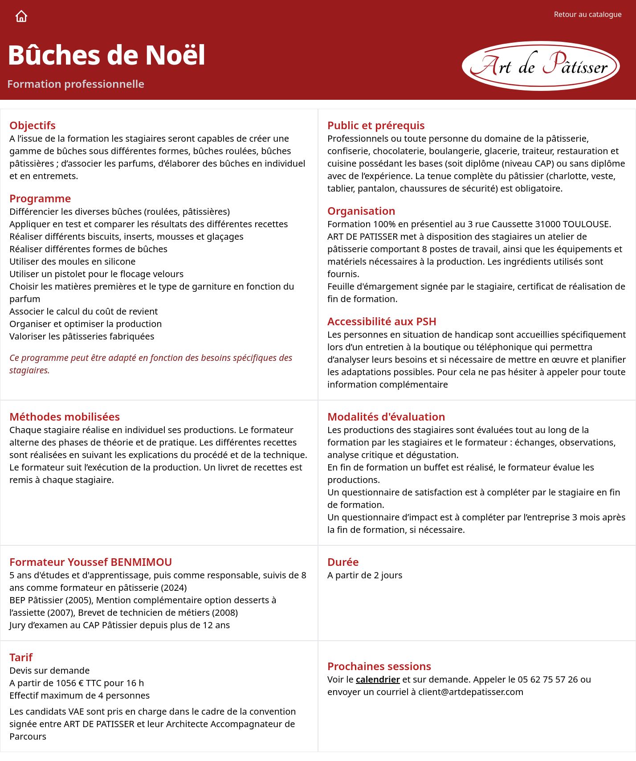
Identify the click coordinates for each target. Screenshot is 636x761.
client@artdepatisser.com (470, 692)
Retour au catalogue (588, 14)
